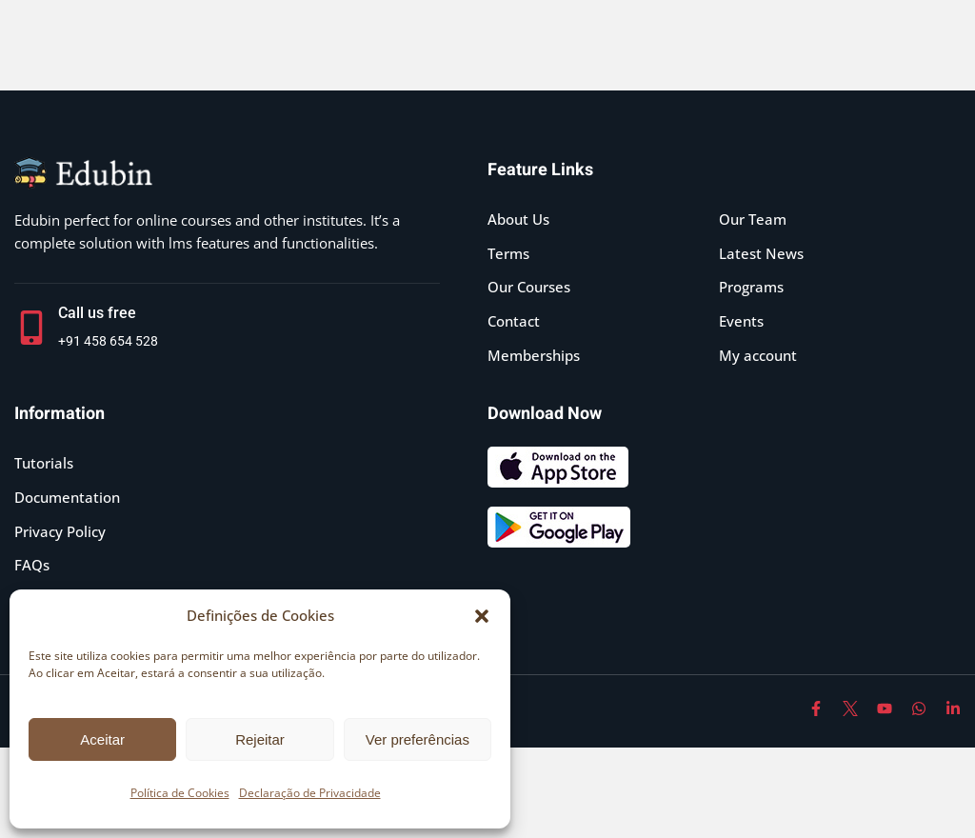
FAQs (32, 564)
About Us (518, 219)
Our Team (752, 219)
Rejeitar (260, 739)
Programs (751, 286)
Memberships (534, 355)
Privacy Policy (60, 531)
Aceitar (102, 739)
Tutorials (43, 462)
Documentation (67, 497)
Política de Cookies (179, 793)
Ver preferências (417, 739)
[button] (481, 616)
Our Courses (529, 286)
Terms (508, 253)
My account (758, 355)
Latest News (761, 253)
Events (741, 320)
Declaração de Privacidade (310, 793)
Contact (514, 320)
